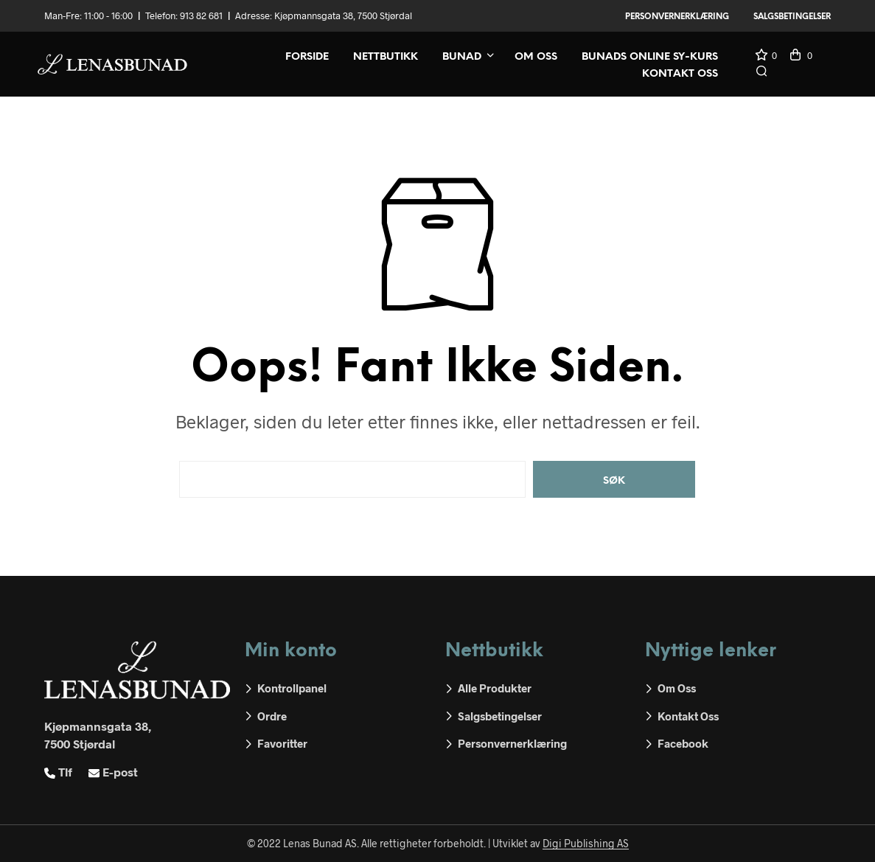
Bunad (461, 57)
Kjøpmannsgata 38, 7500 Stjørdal (343, 15)
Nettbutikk (385, 57)
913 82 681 (201, 15)
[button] (766, 56)
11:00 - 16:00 (108, 15)
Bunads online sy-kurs (650, 57)
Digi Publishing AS (586, 843)
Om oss (536, 57)
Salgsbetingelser (792, 17)
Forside (307, 57)
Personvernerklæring (677, 17)
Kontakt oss (680, 74)
